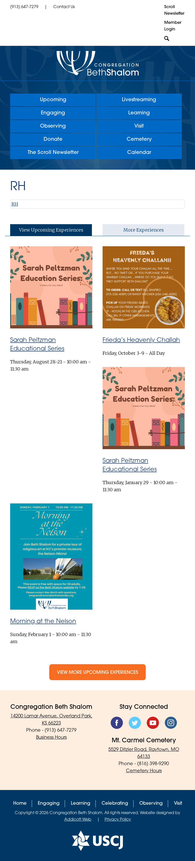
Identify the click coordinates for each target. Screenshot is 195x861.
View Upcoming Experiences (51, 230)
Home (20, 803)
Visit (139, 126)
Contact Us (64, 7)
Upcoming (53, 99)
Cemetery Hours (144, 771)
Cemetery (139, 139)
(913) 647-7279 (24, 7)
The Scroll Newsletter (53, 152)
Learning (139, 113)
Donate (53, 139)
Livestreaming (139, 99)
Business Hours (51, 737)
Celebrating (115, 803)
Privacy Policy (118, 820)
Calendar (139, 152)
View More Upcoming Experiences (97, 672)
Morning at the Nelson (43, 622)
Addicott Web (77, 820)
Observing (53, 126)
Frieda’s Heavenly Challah (141, 340)
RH (14, 204)
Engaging (53, 113)
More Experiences (143, 230)
